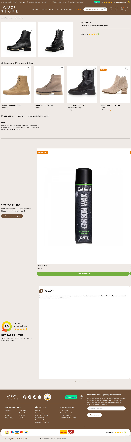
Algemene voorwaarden (47, 439)
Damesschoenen (11, 18)
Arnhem (7, 413)
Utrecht (21, 418)
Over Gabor (64, 411)
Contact (38, 411)
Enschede (22, 413)
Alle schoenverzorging (12, 216)
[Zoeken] (105, 9)
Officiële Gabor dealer (58, 2)
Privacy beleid (61, 439)
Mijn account (39, 420)
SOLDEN (78, 9)
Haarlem (22, 415)
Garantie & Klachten (42, 422)
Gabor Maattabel (66, 413)
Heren (51, 9)
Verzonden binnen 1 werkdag (37, 2)
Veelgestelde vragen (42, 413)
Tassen (44, 9)
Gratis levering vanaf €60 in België (13, 2)
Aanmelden (94, 415)
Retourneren (39, 418)
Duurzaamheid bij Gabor (68, 418)
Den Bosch (8, 418)
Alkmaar (8, 411)
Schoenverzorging (64, 9)
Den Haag (22, 411)
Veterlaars (20, 18)
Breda (7, 415)
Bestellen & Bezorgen (42, 415)
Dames (35, 9)
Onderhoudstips (65, 415)
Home (3, 18)
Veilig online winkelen (76, 2)
